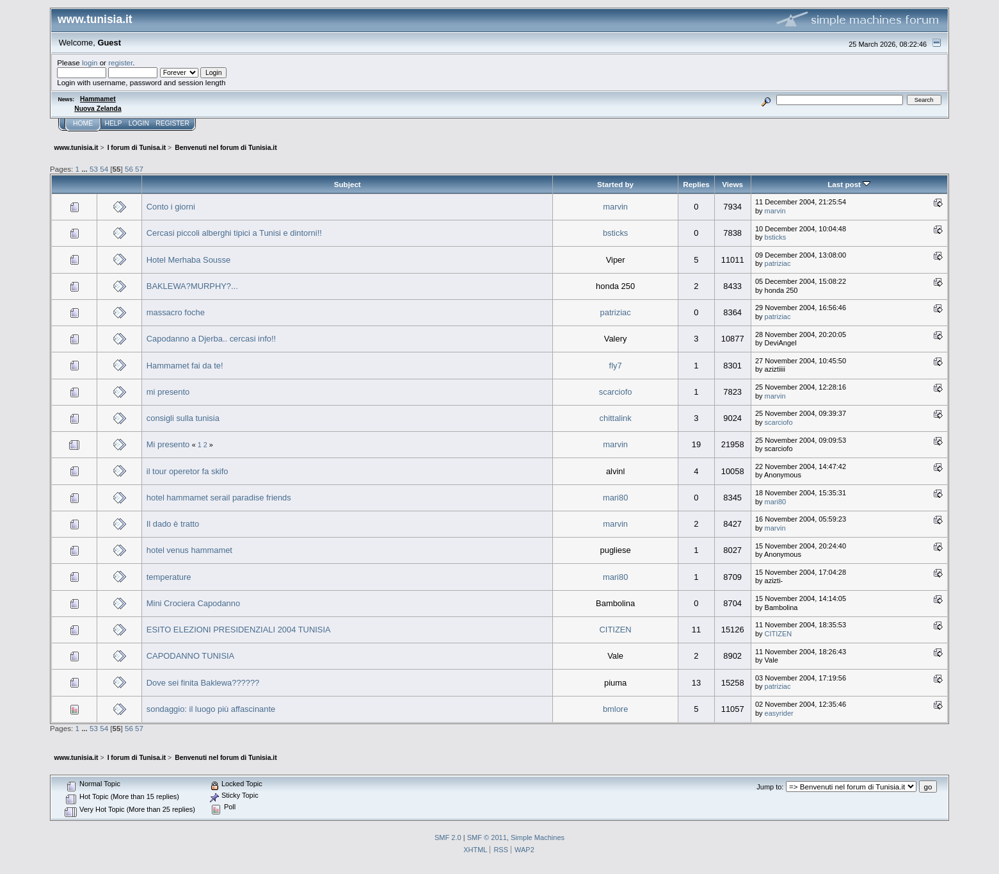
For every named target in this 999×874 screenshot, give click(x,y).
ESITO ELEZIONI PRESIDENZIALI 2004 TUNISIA (239, 629)
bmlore (615, 709)
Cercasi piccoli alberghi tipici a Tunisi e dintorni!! (234, 233)
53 (94, 169)
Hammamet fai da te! (185, 365)
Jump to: (769, 787)
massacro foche (176, 312)
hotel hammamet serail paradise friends (219, 497)
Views (732, 184)
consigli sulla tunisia (183, 418)
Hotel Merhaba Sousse (188, 260)
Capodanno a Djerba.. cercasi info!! (211, 338)
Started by (615, 184)
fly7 (615, 365)
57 (139, 169)
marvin (615, 206)
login (90, 62)
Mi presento (168, 444)
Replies (696, 184)
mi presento (168, 392)
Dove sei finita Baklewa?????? (203, 683)
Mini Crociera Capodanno (193, 603)
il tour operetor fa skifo (187, 471)
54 (104, 169)
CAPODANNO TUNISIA (190, 656)
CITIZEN (616, 629)
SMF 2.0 (448, 837)
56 (129, 169)
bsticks (615, 233)
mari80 (615, 497)
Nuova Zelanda (97, 108)
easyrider (779, 713)
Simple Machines (537, 837)
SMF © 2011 (487, 837)
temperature (169, 577)
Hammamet (98, 99)
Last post (848, 184)
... (85, 169)
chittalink (616, 418)
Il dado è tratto (173, 524)
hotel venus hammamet (189, 550)
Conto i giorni (171, 206)
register (120, 62)
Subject (347, 184)
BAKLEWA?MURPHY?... (192, 286)
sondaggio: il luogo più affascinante (211, 709)
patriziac (778, 263)
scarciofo (615, 392)
